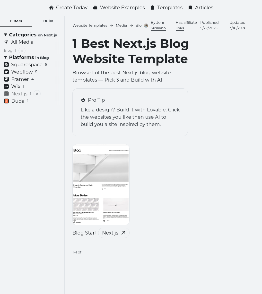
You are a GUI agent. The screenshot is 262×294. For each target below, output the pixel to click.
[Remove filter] (22, 50)
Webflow (20, 72)
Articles (200, 7)
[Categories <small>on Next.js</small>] (32, 34)
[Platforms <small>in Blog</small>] (32, 57)
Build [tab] (48, 21)
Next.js (114, 233)
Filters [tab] (16, 21)
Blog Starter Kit (91, 233)
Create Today (68, 7)
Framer (19, 79)
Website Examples (119, 7)
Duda (16, 101)
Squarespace (25, 64)
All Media (19, 42)
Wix (14, 86)
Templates (166, 7)
